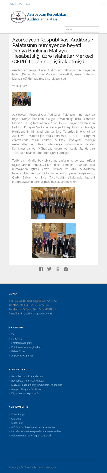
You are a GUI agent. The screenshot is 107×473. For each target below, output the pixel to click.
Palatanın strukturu (21, 342)
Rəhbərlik (16, 338)
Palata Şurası (18, 351)
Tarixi (14, 334)
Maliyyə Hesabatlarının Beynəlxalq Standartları (37, 384)
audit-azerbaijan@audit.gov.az (35, 313)
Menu (103, 4)
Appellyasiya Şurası (22, 355)
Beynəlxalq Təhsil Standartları (27, 380)
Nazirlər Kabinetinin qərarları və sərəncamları (36, 431)
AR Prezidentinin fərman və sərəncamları (33, 427)
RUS (20, 4)
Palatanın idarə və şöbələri (26, 347)
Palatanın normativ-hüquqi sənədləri (31, 435)
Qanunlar (16, 418)
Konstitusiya (18, 414)
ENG (28, 4)
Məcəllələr (17, 422)
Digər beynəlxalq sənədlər (25, 393)
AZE (12, 4)
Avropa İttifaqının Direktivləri (26, 389)
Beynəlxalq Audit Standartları (27, 376)
